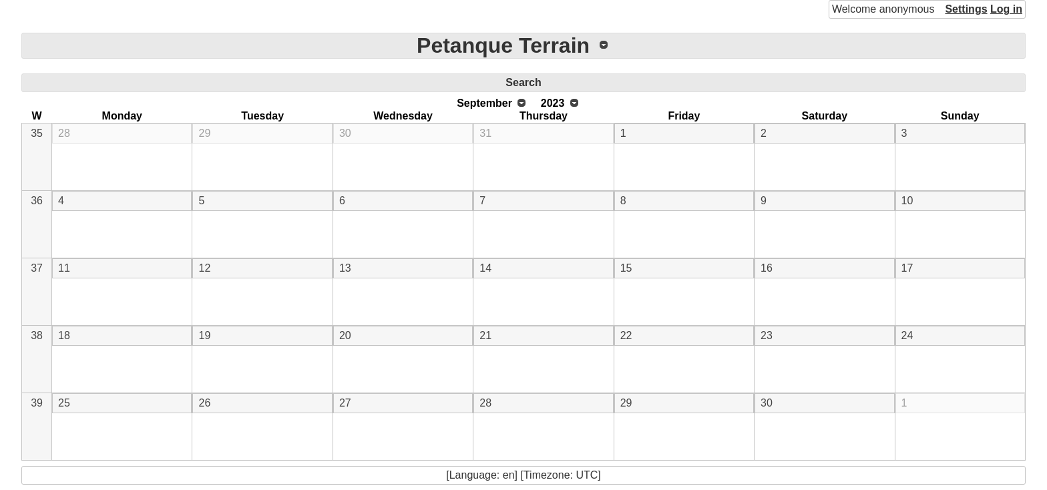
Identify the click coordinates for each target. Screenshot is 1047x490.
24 (907, 335)
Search (523, 82)
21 (485, 335)
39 (37, 403)
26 (204, 403)
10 (907, 200)
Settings (966, 9)
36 (37, 200)
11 (64, 268)
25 (64, 403)
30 (345, 133)
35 (37, 133)
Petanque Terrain (503, 45)
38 (37, 335)
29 (204, 133)
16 (767, 268)
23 (767, 335)
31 (485, 133)
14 (485, 268)
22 (626, 335)
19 (204, 335)
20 (345, 335)
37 (37, 268)
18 (64, 335)
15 (626, 268)
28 (64, 133)
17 (907, 268)
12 (204, 268)
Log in (1006, 9)
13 (345, 268)
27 (345, 403)
